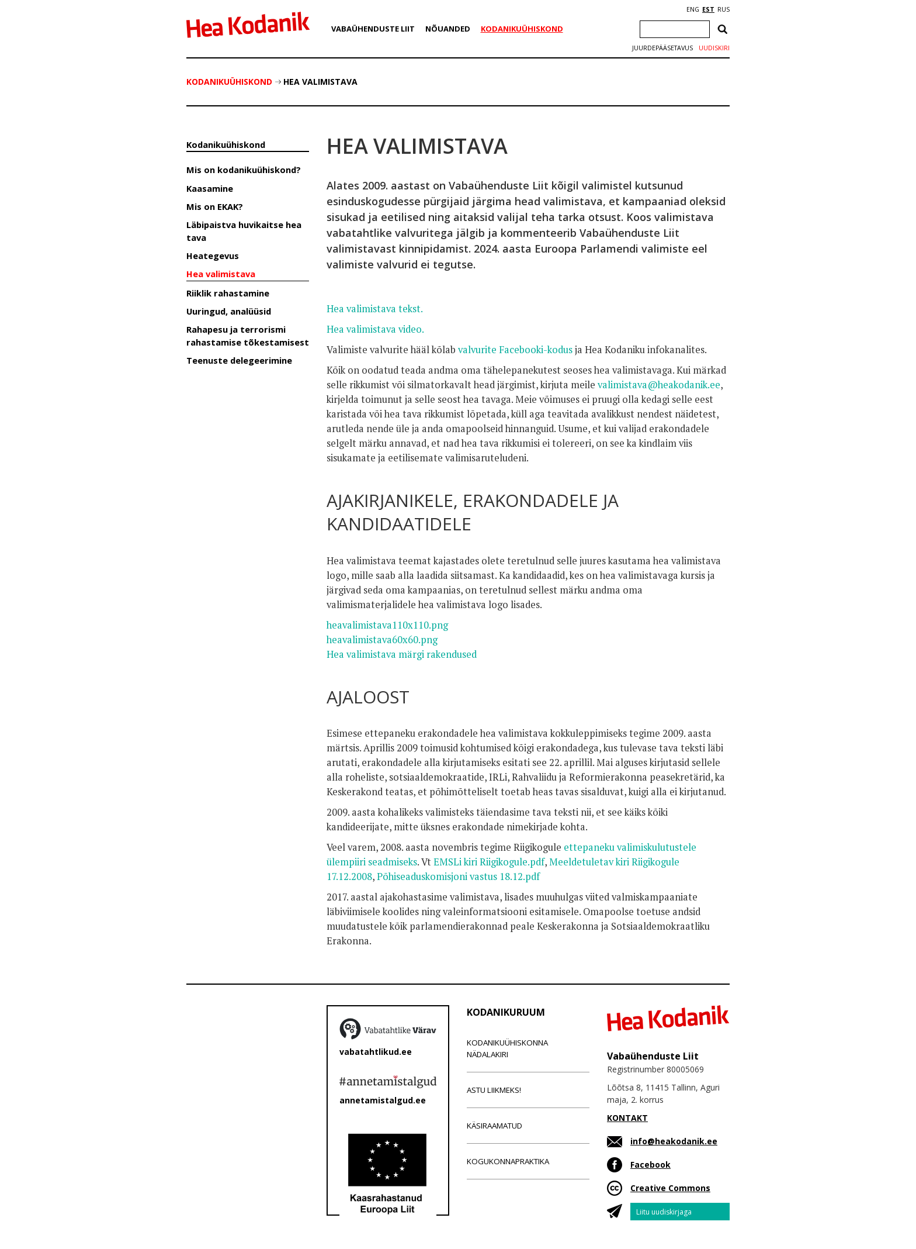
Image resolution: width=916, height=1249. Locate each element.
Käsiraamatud (494, 1125)
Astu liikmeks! (494, 1090)
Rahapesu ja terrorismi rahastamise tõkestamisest (247, 335)
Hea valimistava (320, 81)
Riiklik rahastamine (227, 293)
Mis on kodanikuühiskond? (243, 169)
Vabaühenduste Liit (373, 28)
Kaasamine (209, 188)
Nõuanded (447, 28)
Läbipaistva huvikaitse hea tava (243, 231)
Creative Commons (670, 1187)
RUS (723, 9)
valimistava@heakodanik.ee (659, 384)
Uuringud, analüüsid (228, 311)
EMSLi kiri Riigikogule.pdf (488, 861)
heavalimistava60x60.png (382, 639)
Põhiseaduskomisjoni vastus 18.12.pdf (458, 876)
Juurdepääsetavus (662, 48)
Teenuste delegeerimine (239, 360)
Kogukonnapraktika (508, 1161)
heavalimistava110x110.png (387, 625)
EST (708, 9)
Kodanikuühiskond (522, 28)
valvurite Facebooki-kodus (515, 349)
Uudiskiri (714, 48)
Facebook (650, 1164)
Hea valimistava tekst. (375, 308)
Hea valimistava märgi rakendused (402, 654)
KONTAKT (627, 1117)
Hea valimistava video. (375, 329)
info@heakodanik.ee (673, 1141)
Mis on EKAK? (214, 206)
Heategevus (212, 255)
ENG (692, 9)
